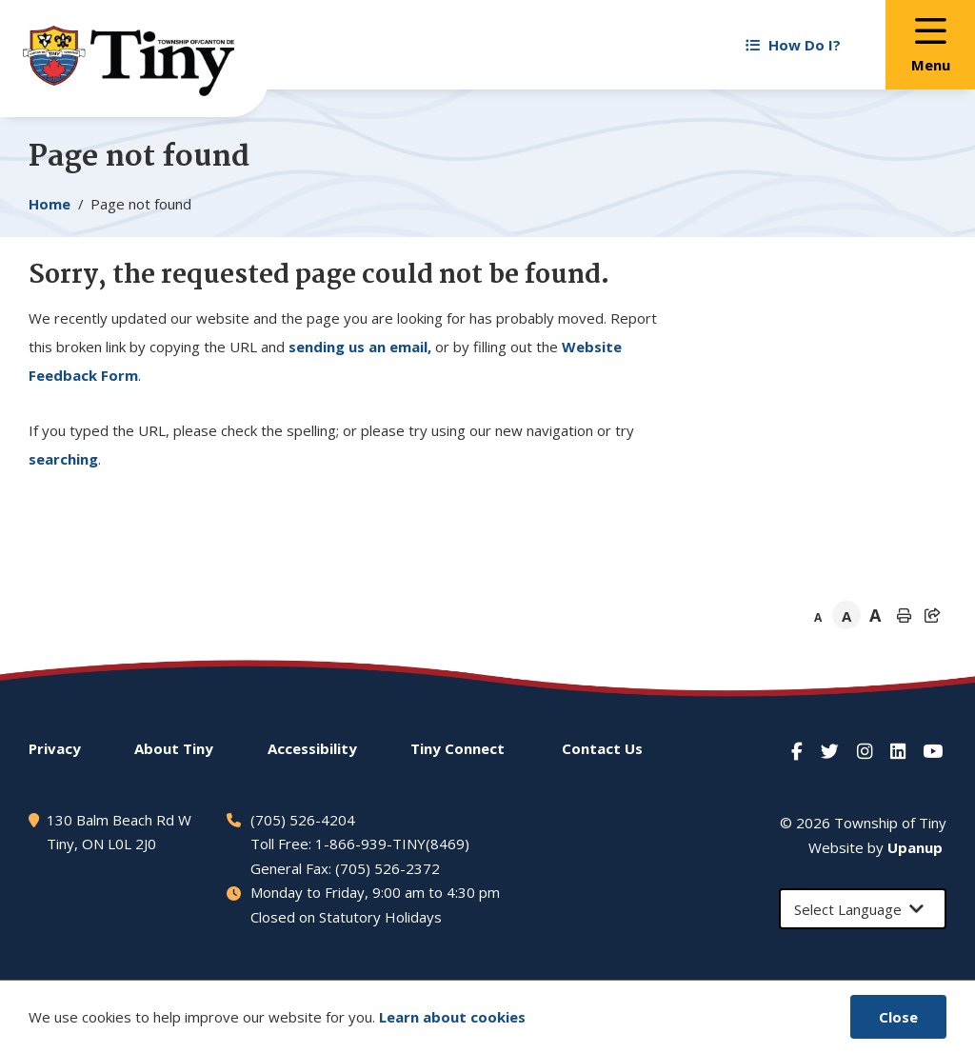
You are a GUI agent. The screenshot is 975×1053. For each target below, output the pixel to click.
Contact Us (602, 748)
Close (898, 1016)
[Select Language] (862, 908)
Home (49, 203)
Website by (875, 847)
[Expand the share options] (932, 615)
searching (63, 458)
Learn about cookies (452, 1016)
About (173, 748)
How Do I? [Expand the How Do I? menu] (793, 44)
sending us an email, (360, 346)
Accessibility (312, 748)
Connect (457, 748)
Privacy (55, 748)
